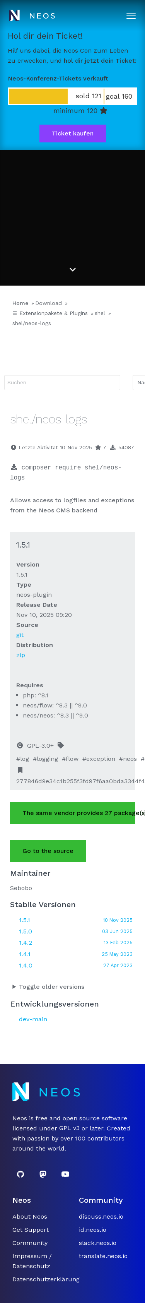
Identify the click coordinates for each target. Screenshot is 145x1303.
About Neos (29, 1216)
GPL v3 (69, 1128)
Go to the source (47, 850)
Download (48, 303)
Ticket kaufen (73, 133)
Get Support (30, 1229)
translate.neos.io (103, 1256)
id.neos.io (92, 1229)
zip (20, 655)
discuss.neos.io (101, 1216)
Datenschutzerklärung (46, 1279)
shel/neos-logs (31, 323)
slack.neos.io (97, 1242)
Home (20, 303)
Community (30, 1242)
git (20, 635)
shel (100, 313)
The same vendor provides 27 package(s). (78, 813)
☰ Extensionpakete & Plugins (50, 313)
